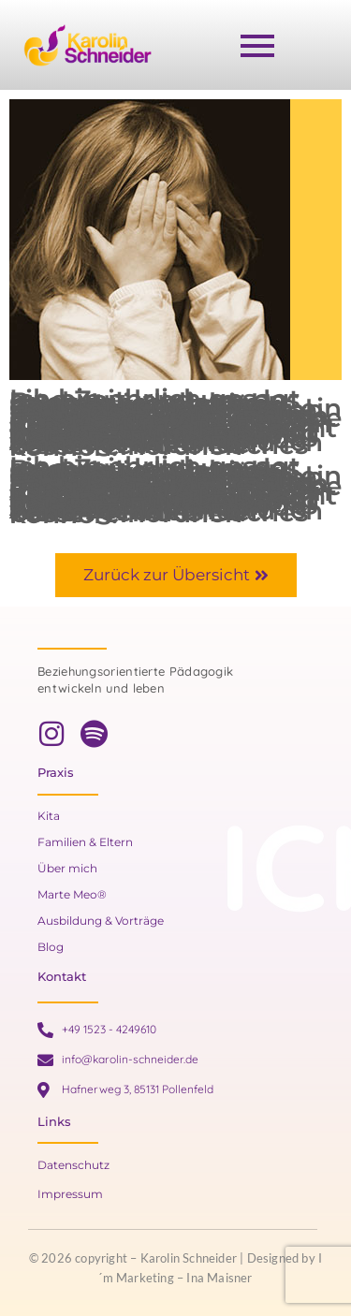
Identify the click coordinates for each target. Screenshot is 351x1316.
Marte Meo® (72, 894)
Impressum (70, 1194)
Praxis (55, 772)
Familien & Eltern (85, 842)
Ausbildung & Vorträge (100, 921)
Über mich (67, 868)
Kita (48, 816)
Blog (50, 947)
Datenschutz (73, 1165)
